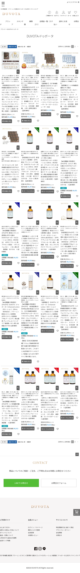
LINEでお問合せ (21, 483)
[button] (77, 46)
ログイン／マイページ (35, 527)
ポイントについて (6, 533)
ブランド (3, 29)
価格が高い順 (21, 46)
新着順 (29, 46)
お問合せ (59, 535)
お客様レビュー (33, 535)
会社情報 (59, 533)
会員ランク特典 (5, 540)
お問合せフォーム (58, 483)
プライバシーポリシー (63, 530)
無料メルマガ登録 (34, 530)
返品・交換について (6, 535)
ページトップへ (77, 454)
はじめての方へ (5, 527)
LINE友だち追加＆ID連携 (8, 538)
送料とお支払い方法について (9, 530)
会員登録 (31, 533)
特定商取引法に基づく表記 (65, 527)
